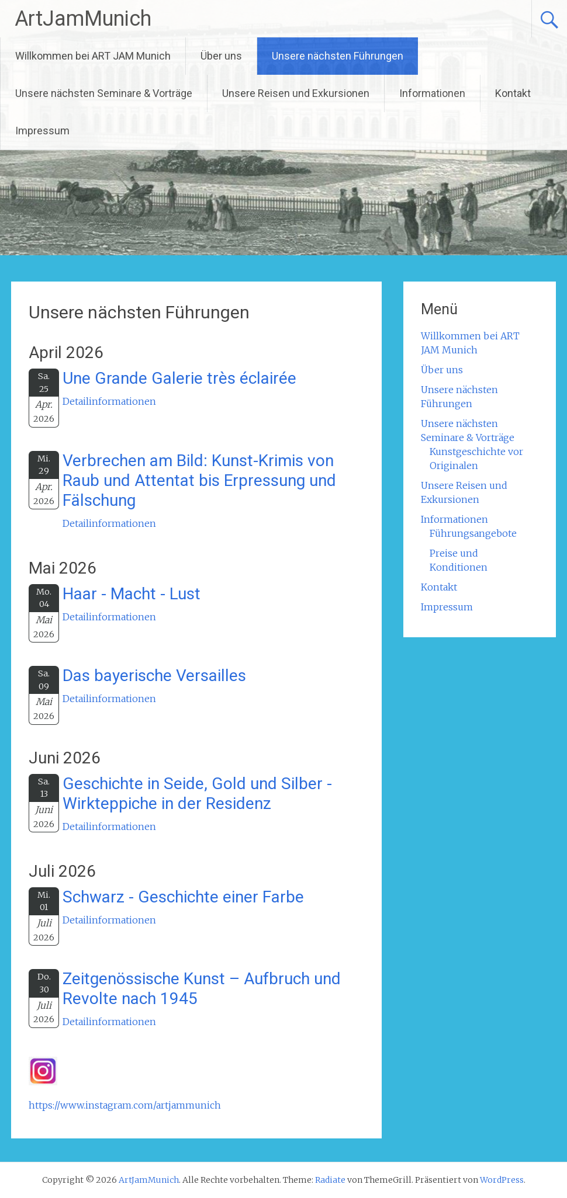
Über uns (221, 56)
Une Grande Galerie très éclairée (179, 378)
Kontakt (513, 93)
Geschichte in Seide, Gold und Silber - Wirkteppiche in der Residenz (197, 793)
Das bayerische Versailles (154, 675)
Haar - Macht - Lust (131, 593)
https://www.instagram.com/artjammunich (125, 1105)
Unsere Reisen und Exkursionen (295, 93)
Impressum (42, 130)
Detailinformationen (109, 401)
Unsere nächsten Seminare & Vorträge (103, 93)
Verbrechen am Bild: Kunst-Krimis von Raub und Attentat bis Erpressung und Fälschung (199, 480)
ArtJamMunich (83, 18)
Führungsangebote (473, 533)
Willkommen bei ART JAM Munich (93, 56)
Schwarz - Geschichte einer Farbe (183, 897)
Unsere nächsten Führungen (337, 56)
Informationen (432, 93)
